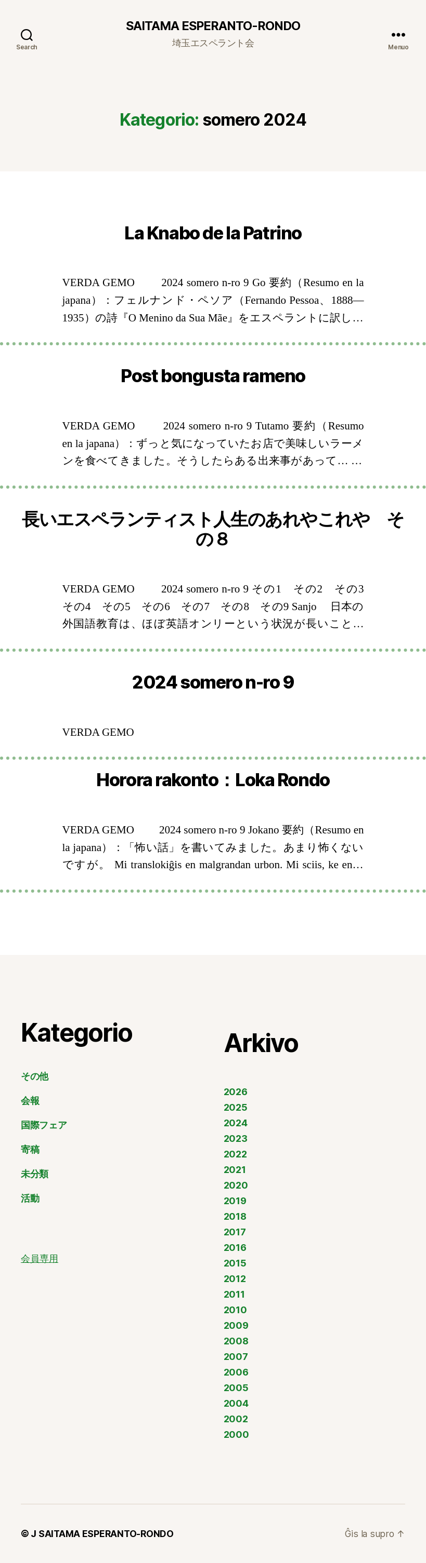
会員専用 (39, 1259)
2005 (236, 1387)
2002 (236, 1418)
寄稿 (30, 1149)
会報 (30, 1100)
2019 (235, 1200)
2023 (236, 1138)
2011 (234, 1294)
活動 (30, 1198)
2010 (235, 1309)
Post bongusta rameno (213, 376)
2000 (236, 1434)
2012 (235, 1278)
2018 (235, 1216)
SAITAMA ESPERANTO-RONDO (212, 26)
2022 (235, 1154)
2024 (236, 1122)
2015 (235, 1263)
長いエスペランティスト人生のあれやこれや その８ (213, 529)
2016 (235, 1247)
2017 (235, 1232)
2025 (236, 1107)
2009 (236, 1325)
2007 (236, 1356)
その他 (34, 1076)
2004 (236, 1403)
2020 (236, 1185)
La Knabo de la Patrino (213, 233)
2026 (236, 1091)
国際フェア (44, 1125)
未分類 (34, 1173)
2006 (236, 1372)
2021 (235, 1169)
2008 (236, 1341)
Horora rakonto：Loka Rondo (213, 780)
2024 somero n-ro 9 (213, 682)
